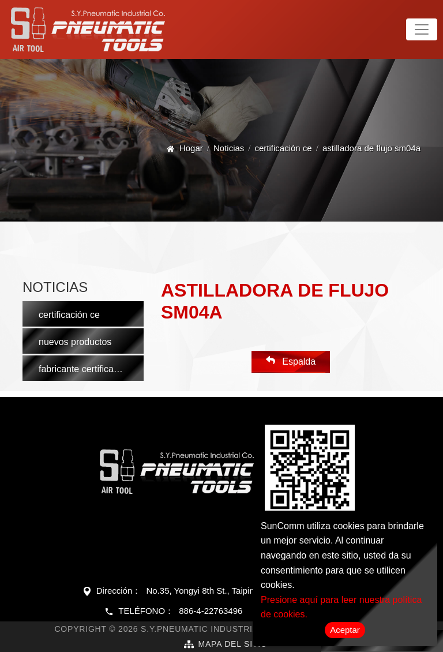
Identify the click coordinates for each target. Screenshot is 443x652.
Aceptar (345, 630)
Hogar (191, 148)
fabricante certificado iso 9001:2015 (91, 369)
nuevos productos (75, 342)
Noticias (228, 148)
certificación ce (283, 148)
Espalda (291, 360)
